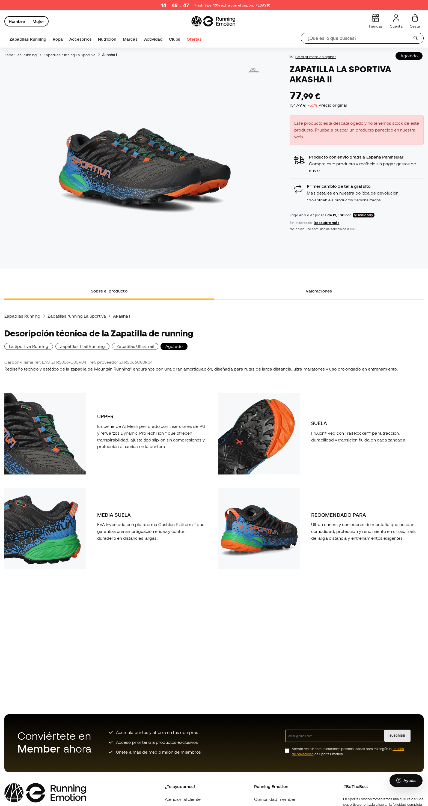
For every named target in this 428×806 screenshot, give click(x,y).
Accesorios (80, 39)
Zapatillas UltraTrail (135, 346)
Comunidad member (275, 799)
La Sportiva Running (28, 346)
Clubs (174, 39)
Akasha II (110, 55)
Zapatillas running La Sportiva (69, 55)
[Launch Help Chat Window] (406, 780)
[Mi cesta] (415, 21)
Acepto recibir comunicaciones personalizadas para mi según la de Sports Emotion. (348, 751)
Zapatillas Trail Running (82, 346)
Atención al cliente (183, 799)
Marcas (130, 39)
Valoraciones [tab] (319, 290)
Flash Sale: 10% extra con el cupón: (233, 5)
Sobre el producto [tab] (109, 290)
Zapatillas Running (28, 39)
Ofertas (194, 39)
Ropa (58, 39)
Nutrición (107, 39)
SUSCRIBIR (397, 735)
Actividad (153, 39)
